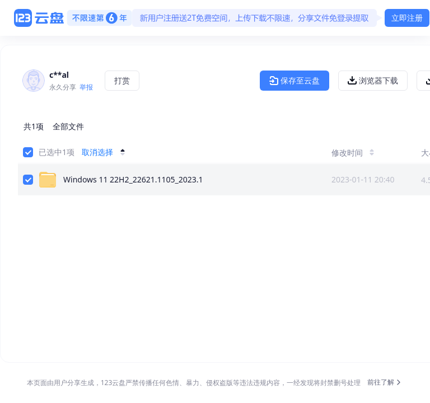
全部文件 (68, 126)
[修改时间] (363, 152)
